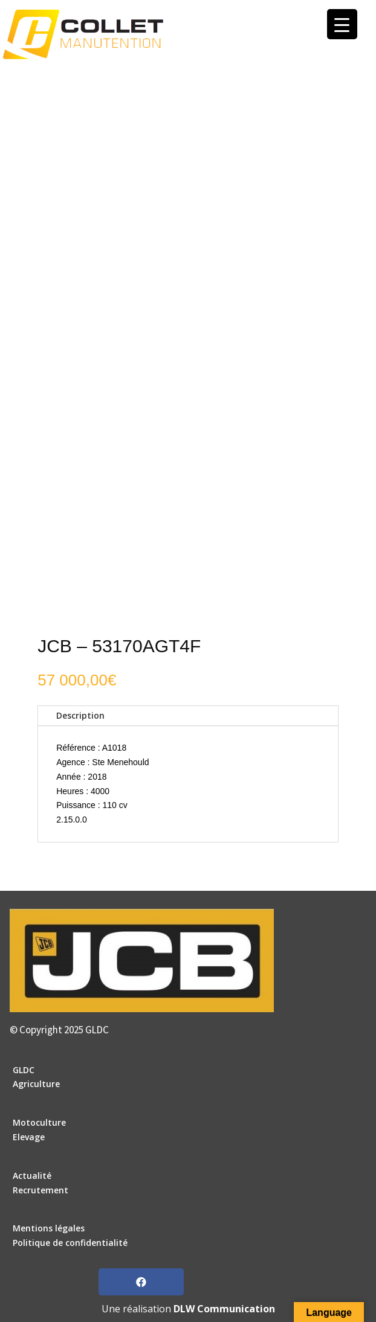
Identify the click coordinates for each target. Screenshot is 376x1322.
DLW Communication (224, 1308)
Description (80, 715)
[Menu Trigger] (342, 24)
